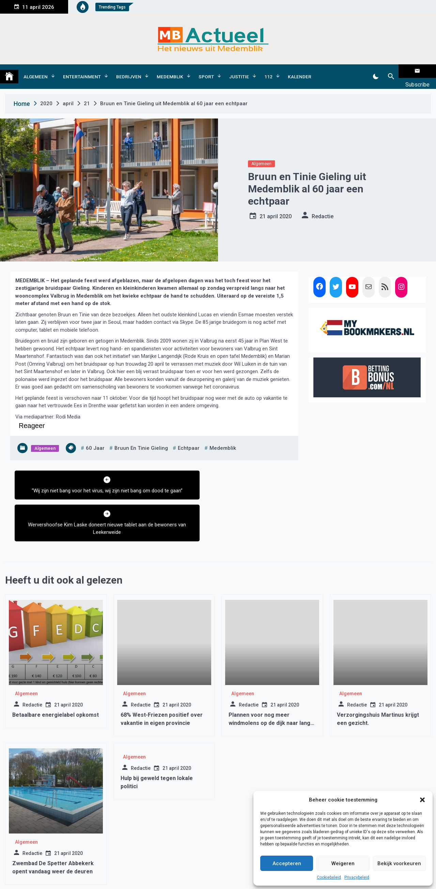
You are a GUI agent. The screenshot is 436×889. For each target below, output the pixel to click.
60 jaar (95, 437)
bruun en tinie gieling (141, 437)
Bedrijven (128, 71)
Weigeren (343, 863)
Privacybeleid (356, 877)
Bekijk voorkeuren (399, 863)
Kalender (299, 71)
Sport (206, 71)
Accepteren (286, 863)
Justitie (239, 71)
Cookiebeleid (329, 877)
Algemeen (36, 71)
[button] (422, 799)
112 (268, 71)
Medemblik (170, 71)
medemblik (222, 437)
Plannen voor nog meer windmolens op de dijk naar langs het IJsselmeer (271, 678)
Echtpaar (189, 437)
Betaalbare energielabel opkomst (55, 670)
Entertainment (82, 71)
